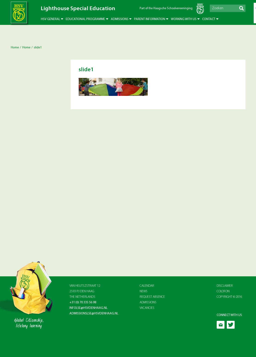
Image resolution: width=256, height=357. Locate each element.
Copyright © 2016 (229, 297)
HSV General (50, 19)
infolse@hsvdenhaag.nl (88, 308)
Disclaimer (225, 286)
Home (15, 47)
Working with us (183, 19)
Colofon (223, 291)
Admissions (119, 19)
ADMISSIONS (148, 302)
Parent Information (149, 19)
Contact (208, 19)
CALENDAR (147, 286)
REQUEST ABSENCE (152, 297)
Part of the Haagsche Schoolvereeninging (166, 8)
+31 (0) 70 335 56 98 (82, 302)
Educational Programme (85, 19)
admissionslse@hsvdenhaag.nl (93, 313)
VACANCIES (147, 308)
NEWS (143, 291)
